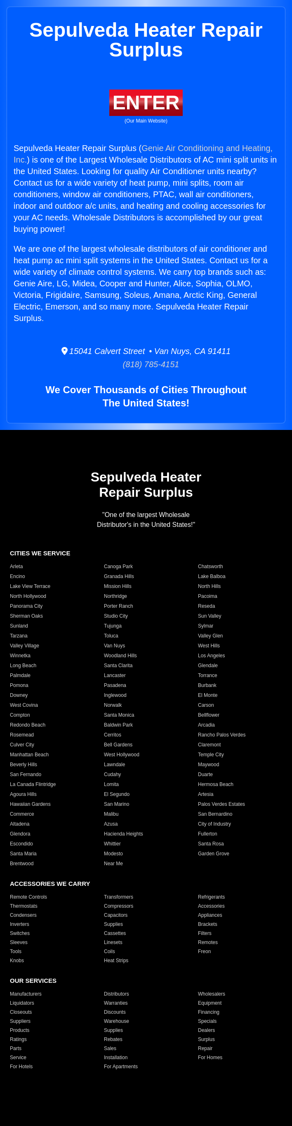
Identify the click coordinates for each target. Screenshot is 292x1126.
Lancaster (115, 675)
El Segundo (117, 794)
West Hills (209, 646)
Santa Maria (23, 854)
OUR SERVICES (33, 980)
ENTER (146, 102)
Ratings (18, 1039)
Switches (20, 933)
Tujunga (113, 626)
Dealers (206, 1030)
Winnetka (20, 656)
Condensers (23, 915)
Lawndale (114, 764)
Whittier (112, 844)
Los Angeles (211, 656)
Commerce (22, 814)
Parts (15, 1048)
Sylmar (205, 626)
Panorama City (26, 606)
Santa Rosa (211, 844)
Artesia (205, 794)
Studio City (116, 616)
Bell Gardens (118, 745)
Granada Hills (119, 576)
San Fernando (25, 774)
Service (18, 1057)
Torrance (207, 675)
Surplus (206, 1039)
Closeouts (21, 1012)
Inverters (19, 924)
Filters (205, 933)
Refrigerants (211, 897)
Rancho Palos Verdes (221, 735)
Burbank (207, 685)
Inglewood (115, 695)
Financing (208, 1012)
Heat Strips (116, 960)
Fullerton (207, 834)
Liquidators (22, 1003)
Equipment (209, 1003)
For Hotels (21, 1066)
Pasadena (115, 685)
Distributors (116, 994)
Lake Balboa (212, 576)
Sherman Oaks (26, 616)
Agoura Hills (23, 794)
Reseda (206, 606)
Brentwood (21, 863)
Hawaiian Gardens (30, 804)
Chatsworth (210, 566)
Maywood (208, 764)
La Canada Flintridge (33, 784)
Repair (205, 1048)
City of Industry (214, 824)
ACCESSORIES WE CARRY (50, 883)
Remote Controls (28, 897)
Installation (115, 1057)
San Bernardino (215, 814)
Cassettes (115, 933)
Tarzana (19, 636)
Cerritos (112, 735)
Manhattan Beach (29, 755)
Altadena (19, 824)
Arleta (16, 566)
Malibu (111, 814)
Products (19, 1030)
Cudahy (112, 774)
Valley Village (24, 646)
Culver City (22, 745)
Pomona (19, 685)
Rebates (113, 1039)
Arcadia (206, 725)
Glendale (208, 665)
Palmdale (20, 675)
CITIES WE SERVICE (40, 553)
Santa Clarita (118, 665)
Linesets (113, 942)
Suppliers (20, 1021)
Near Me (113, 863)
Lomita (111, 784)
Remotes (208, 942)
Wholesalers (211, 994)
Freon (204, 951)
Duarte (205, 774)
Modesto (113, 854)
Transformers (118, 897)
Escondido (21, 844)
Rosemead (22, 735)
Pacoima (207, 596)
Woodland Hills (120, 656)
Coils (109, 951)
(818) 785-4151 (146, 364)
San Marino (116, 804)
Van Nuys (114, 646)
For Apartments (121, 1066)
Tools (15, 951)
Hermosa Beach (215, 784)
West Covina (24, 705)
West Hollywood (121, 755)
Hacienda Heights (123, 834)
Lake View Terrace (30, 586)
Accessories (211, 906)
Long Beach (23, 665)
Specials (207, 1021)
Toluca (111, 636)
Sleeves (19, 942)
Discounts (115, 1012)
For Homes (210, 1057)
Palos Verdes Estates (221, 804)
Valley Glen (210, 636)
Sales (110, 1048)
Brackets (207, 924)
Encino (17, 576)
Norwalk (113, 705)
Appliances (210, 915)
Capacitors (115, 915)
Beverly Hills (23, 764)
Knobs (17, 960)
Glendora (20, 834)
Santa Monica (119, 715)
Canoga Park (118, 566)
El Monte (207, 695)
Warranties (116, 1003)
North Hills (209, 586)
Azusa (111, 824)
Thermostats (24, 906)
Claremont (209, 745)
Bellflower (208, 715)
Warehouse (116, 1021)
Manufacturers (26, 994)
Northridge (115, 596)
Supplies (113, 924)
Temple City (211, 755)
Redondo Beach (27, 725)
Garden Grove (213, 854)
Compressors (118, 906)
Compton (20, 715)
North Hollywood (28, 596)
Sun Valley (209, 616)
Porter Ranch (118, 606)
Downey (19, 695)
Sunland (19, 626)
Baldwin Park (118, 725)
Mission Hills (118, 586)
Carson (206, 705)
